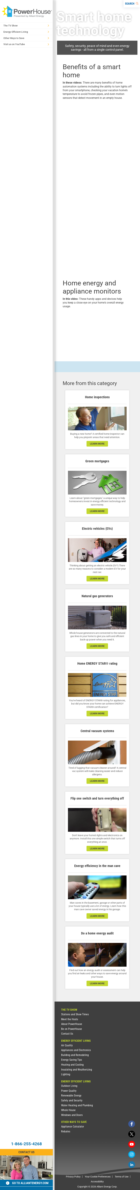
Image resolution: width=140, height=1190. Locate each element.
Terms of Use (121, 1176)
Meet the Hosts (69, 1019)
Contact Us (67, 1033)
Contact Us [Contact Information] (26, 1152)
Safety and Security (71, 1100)
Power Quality (68, 1090)
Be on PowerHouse (71, 1029)
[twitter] (131, 1134)
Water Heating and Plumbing (77, 1105)
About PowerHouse (71, 1024)
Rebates (65, 1131)
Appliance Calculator (72, 1126)
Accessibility (97, 1181)
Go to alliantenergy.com (27, 1183)
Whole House (68, 1110)
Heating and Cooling (72, 1064)
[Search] (131, 3)
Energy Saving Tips (71, 1059)
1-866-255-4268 (26, 1144)
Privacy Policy (73, 1176)
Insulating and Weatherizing (76, 1069)
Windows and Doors (72, 1115)
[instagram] (131, 1154)
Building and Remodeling (75, 1055)
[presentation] (97, 123)
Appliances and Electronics (76, 1050)
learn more (97, 443)
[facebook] (131, 1124)
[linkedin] (131, 1164)
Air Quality (67, 1045)
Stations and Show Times (75, 1014)
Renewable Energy (71, 1095)
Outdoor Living (69, 1085)
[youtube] (131, 1144)
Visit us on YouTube (26, 44)
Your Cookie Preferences (98, 1176)
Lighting (65, 1074)
